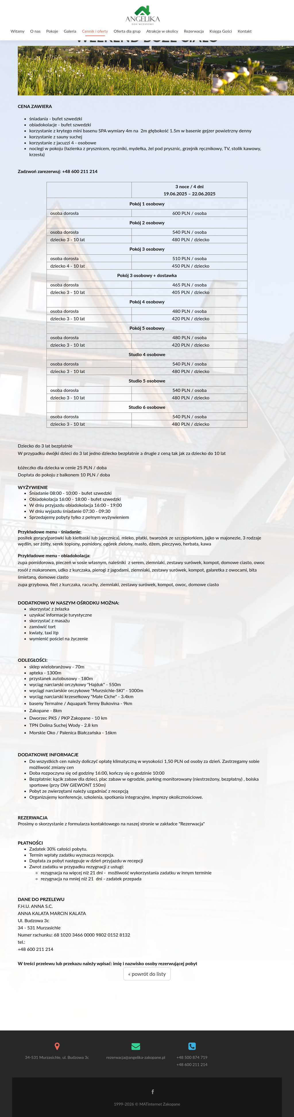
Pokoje (52, 31)
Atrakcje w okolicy (162, 31)
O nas (35, 31)
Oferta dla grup (127, 31)
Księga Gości (221, 31)
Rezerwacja (194, 31)
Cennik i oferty (95, 31)
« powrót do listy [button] (147, 974)
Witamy (17, 31)
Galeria (70, 31)
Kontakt (245, 31)
